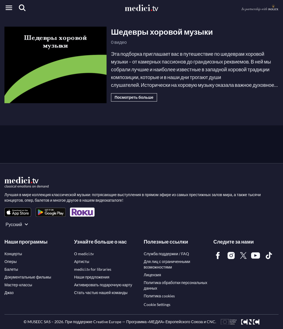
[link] (17, 212)
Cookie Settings (157, 304)
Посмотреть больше (134, 97)
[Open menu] (8, 7)
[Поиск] (22, 7)
